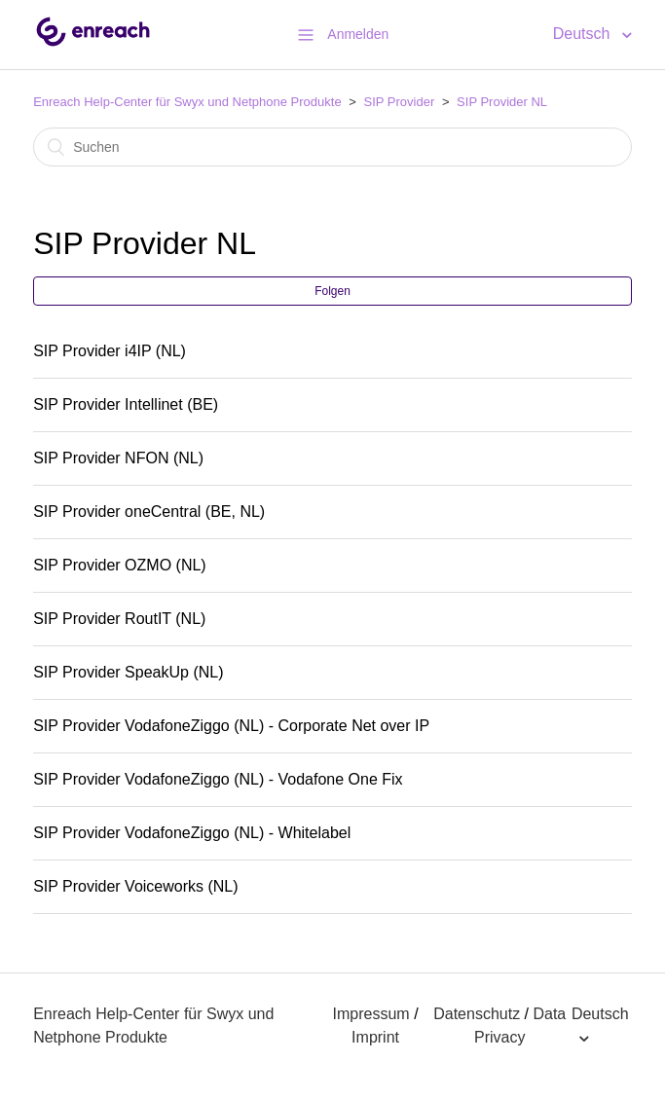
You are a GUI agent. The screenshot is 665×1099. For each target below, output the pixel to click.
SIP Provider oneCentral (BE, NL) (149, 511)
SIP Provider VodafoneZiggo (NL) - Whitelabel (192, 832)
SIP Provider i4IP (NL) (109, 351)
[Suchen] (332, 147)
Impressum (371, 1014)
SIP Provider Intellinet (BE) (125, 404)
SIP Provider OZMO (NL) (119, 565)
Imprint (375, 1037)
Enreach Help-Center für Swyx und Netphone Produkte (187, 101)
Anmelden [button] (357, 34)
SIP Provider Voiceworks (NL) (135, 886)
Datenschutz (476, 1014)
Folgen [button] (332, 291)
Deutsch (583, 33)
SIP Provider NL (502, 101)
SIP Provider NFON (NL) (118, 458)
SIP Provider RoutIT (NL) (119, 618)
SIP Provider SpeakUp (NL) (128, 672)
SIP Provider (399, 101)
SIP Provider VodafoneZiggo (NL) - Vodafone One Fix (217, 779)
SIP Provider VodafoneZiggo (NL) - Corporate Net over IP (231, 725)
